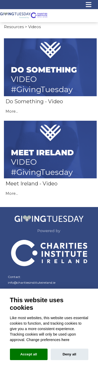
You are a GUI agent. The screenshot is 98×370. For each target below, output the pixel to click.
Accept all (28, 354)
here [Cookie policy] (65, 340)
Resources (14, 26)
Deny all (69, 354)
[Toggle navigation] (88, 4)
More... (11, 111)
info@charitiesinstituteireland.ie (31, 282)
